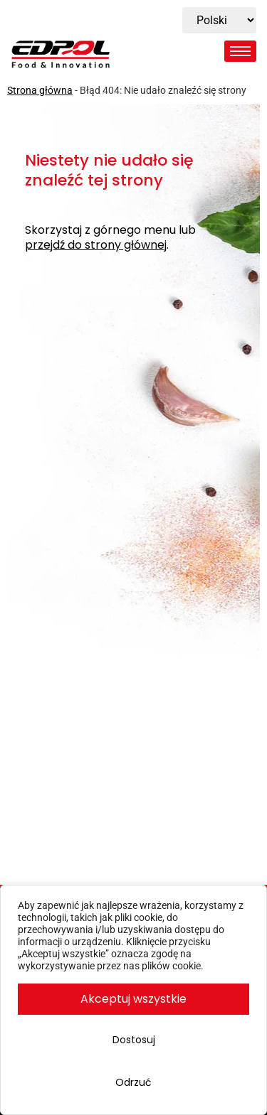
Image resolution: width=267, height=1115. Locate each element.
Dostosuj (133, 1040)
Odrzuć (133, 1082)
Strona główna (40, 90)
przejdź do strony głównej (96, 245)
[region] (133, 1000)
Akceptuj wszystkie (133, 999)
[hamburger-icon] (240, 51)
